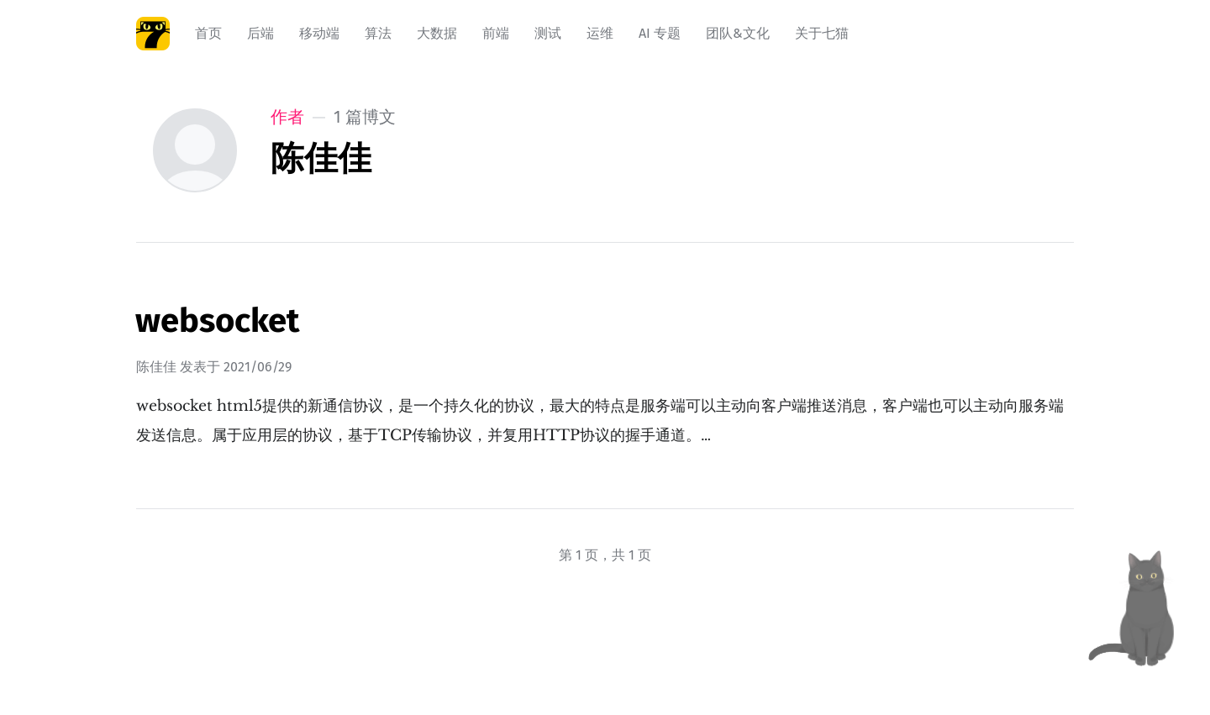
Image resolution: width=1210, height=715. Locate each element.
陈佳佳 (156, 367)
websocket (217, 321)
